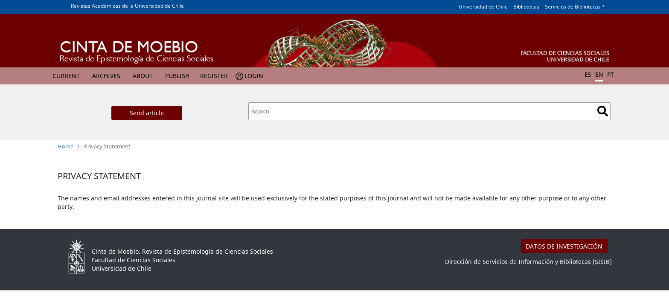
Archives (106, 76)
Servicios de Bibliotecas (573, 6)
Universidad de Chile (483, 6)
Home (65, 146)
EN (599, 74)
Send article (147, 113)
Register (214, 76)
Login (253, 76)
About (143, 76)
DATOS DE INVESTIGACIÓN (564, 246)
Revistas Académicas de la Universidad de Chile (127, 5)
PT (610, 74)
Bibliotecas (526, 6)
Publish (177, 76)
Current (66, 76)
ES (588, 74)
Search (602, 111)
